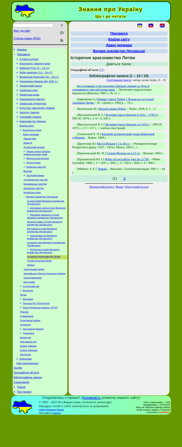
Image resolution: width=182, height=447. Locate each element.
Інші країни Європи (33, 353)
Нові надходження (27, 391)
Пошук (21, 417)
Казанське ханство (34, 202)
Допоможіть (91, 428)
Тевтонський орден (34, 288)
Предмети (23, 55)
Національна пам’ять (32, 105)
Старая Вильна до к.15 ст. (123, 153)
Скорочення (21, 412)
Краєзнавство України (32, 130)
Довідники (25, 386)
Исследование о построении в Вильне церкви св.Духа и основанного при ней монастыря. (111, 87)
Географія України (30, 125)
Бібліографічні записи (28, 406)
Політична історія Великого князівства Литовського (43, 269)
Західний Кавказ (35, 189)
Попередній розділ (101, 187)
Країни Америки (28, 376)
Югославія (29, 302)
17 (101, 70)
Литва (23, 316)
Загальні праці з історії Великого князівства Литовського (45, 240)
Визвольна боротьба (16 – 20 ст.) (39, 80)
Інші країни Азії (28, 367)
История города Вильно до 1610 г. (127, 124)
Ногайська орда (32, 207)
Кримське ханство (36, 179)
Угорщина (25, 349)
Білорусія (28, 312)
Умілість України (29, 120)
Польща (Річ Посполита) (36, 325)
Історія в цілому (28, 60)
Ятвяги (31, 284)
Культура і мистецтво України (37, 115)
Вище (119, 187)
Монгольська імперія (37, 170)
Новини (22, 50)
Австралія (25, 381)
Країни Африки (28, 372)
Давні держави (31, 144)
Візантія (28, 154)
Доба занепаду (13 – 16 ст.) (35, 75)
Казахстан (25, 362)
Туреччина (28, 358)
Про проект (24, 422)
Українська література (32, 110)
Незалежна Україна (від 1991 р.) (38, 85)
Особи (18, 396)
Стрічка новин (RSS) (27, 38)
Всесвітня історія (32, 140)
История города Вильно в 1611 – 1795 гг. (131, 115)
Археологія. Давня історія (34, 65)
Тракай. (102, 169)
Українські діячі (28, 95)
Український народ (30, 90)
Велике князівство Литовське (42, 212)
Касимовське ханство (35, 198)
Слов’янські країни (30, 344)
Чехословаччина (33, 298)
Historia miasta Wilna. (112, 109)
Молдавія (28, 321)
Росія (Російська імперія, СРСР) (40, 330)
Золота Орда (33, 175)
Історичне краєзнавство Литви (43, 275)
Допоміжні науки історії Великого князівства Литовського (46, 225)
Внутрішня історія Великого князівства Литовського (42, 247)
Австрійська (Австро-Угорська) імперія (44, 293)
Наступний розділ (137, 187)
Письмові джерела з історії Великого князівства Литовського (45, 232)
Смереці (57, 444)
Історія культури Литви (39, 279)
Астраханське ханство (36, 193)
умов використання (51, 440)
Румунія (24, 335)
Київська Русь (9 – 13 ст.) (34, 70)
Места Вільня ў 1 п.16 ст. (113, 143)
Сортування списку (118, 80)
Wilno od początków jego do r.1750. (127, 159)
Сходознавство (31, 307)
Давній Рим (30, 149)
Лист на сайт (22, 30)
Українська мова (29, 100)
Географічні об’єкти (26, 401)
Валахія (28, 184)
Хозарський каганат (34, 158)
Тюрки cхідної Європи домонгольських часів (37, 164)
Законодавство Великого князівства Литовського (42, 254)
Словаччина (26, 339)
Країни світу (26, 135)
